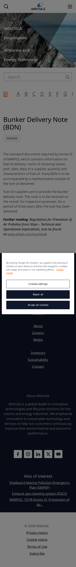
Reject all (38, 294)
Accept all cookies (38, 304)
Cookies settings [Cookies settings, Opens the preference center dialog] (37, 283)
